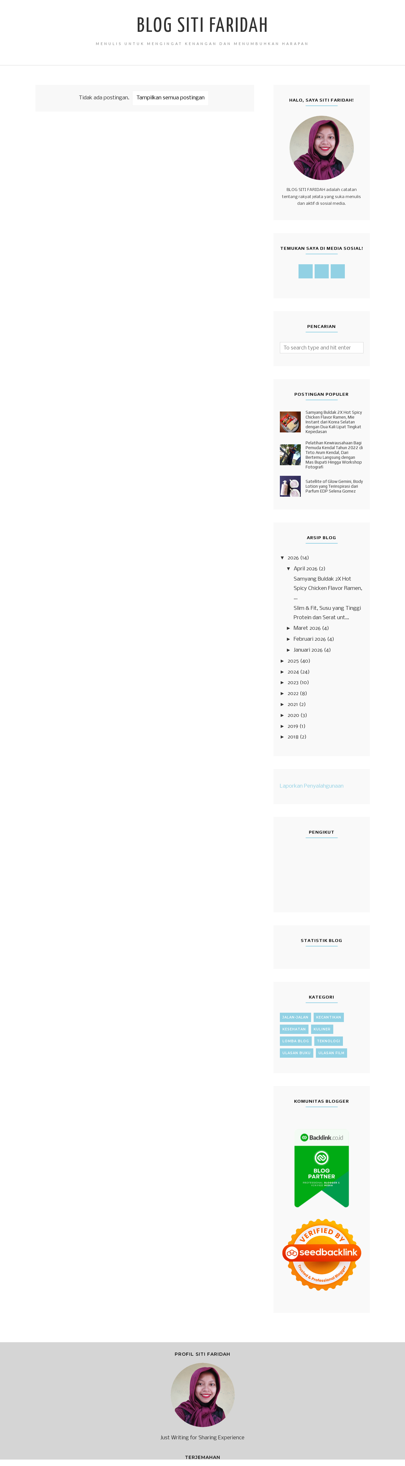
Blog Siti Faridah (203, 26)
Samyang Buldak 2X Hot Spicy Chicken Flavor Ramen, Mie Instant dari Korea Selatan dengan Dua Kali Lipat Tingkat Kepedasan (334, 422)
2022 (293, 694)
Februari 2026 (310, 639)
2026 (293, 558)
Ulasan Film (331, 1053)
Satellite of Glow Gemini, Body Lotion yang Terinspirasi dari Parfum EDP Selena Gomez (334, 486)
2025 (293, 661)
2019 (293, 726)
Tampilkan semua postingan (170, 98)
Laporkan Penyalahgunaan (312, 786)
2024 (293, 672)
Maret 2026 (307, 628)
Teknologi (328, 1041)
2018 (293, 737)
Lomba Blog (295, 1041)
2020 (293, 715)
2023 (293, 683)
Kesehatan (294, 1029)
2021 (293, 704)
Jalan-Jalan (295, 1017)
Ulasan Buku (296, 1053)
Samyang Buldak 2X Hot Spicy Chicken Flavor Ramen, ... (328, 588)
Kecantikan (328, 1017)
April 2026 (306, 569)
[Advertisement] (144, 195)
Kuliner (322, 1029)
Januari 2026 (308, 650)
